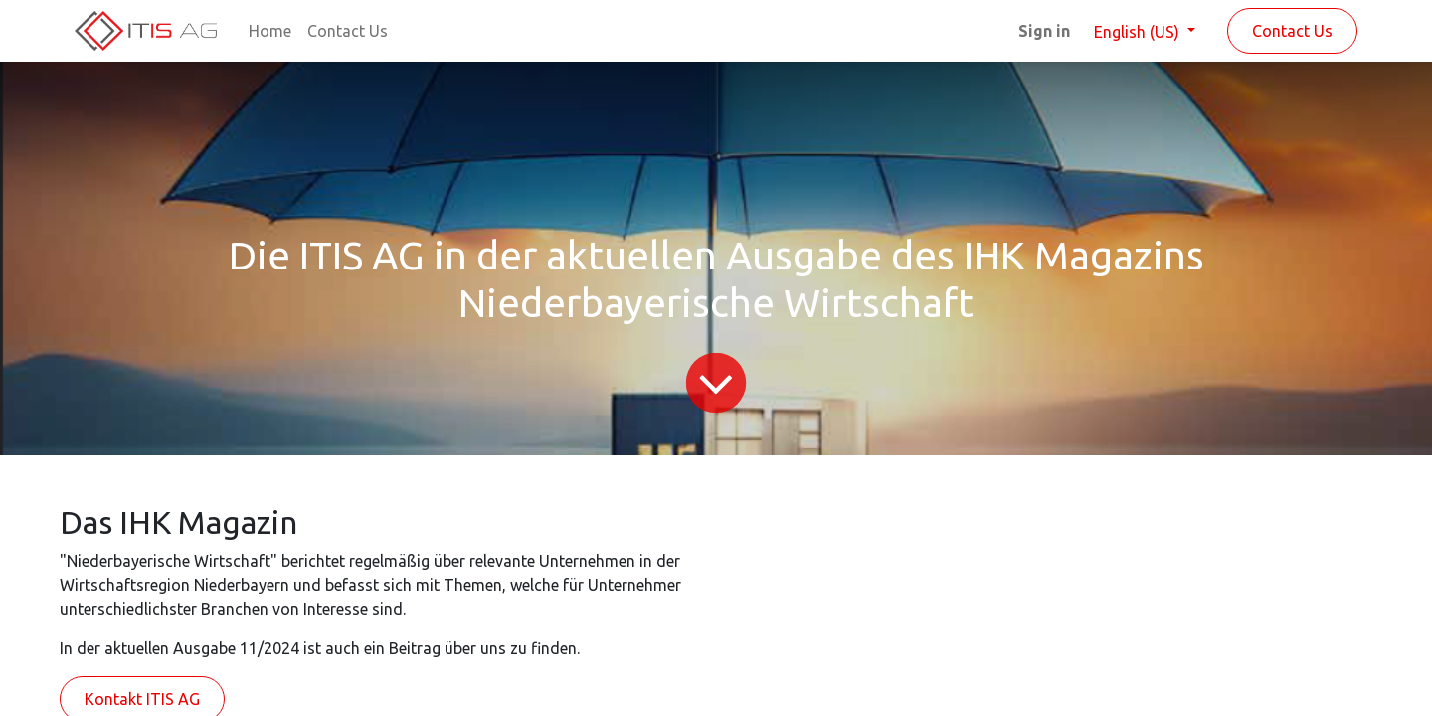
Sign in (1044, 31)
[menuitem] (270, 31)
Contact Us (1292, 31)
